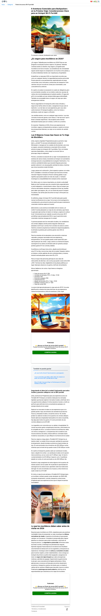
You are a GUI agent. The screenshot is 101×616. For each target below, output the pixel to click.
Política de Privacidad (38, 606)
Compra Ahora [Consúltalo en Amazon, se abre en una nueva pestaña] (50, 352)
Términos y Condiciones (38, 609)
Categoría (10, 4)
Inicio (3, 4)
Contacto (34, 611)
